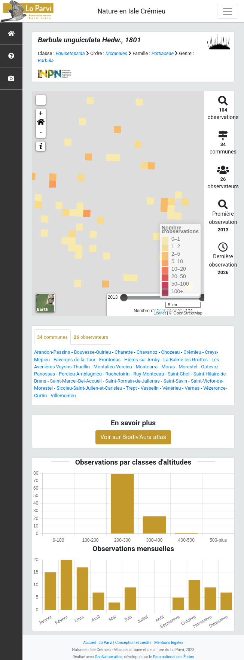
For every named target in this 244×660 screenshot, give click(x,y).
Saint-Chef (179, 374)
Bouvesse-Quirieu (92, 352)
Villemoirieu (63, 395)
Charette (124, 352)
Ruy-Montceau (148, 374)
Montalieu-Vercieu (113, 366)
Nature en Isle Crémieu (131, 11)
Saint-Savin (175, 381)
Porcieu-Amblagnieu (80, 374)
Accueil (89, 642)
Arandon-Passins (52, 352)
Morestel (188, 366)
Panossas (44, 374)
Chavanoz (147, 352)
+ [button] (41, 113)
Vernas (191, 388)
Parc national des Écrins (173, 656)
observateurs (91, 337)
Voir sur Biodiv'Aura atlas (133, 437)
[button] (41, 123)
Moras (168, 366)
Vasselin (150, 388)
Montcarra (147, 366)
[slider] (124, 297)
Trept (131, 388)
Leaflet (159, 313)
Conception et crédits (133, 642)
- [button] (41, 132)
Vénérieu (171, 388)
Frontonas (110, 359)
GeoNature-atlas (108, 656)
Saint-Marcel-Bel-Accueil (76, 381)
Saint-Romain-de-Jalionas (133, 381)
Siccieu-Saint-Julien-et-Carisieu (89, 388)
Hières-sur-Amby (141, 359)
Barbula (46, 60)
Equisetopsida (70, 53)
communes (52, 337)
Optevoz (210, 366)
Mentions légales (168, 642)
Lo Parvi (105, 642)
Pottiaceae (163, 53)
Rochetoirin (118, 374)
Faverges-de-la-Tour (74, 359)
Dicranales (116, 53)
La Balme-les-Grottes (185, 359)
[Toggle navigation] (227, 11)
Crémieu (192, 352)
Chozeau (170, 352)
